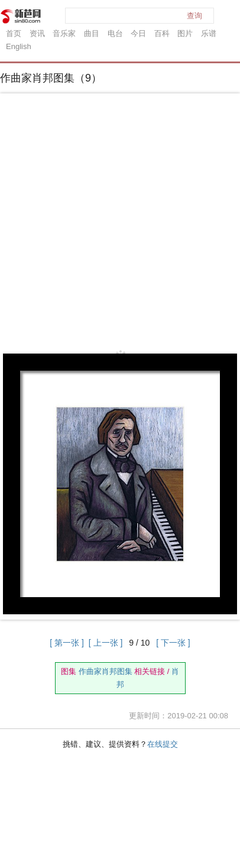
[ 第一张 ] (67, 642)
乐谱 (208, 33)
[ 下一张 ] (173, 642)
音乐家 (64, 33)
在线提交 (162, 744)
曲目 (91, 33)
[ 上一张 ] (106, 642)
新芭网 (20, 16)
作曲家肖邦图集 (105, 671)
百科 (162, 33)
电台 (115, 33)
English (18, 46)
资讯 (37, 33)
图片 (185, 33)
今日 (138, 33)
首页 (13, 33)
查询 (194, 15)
